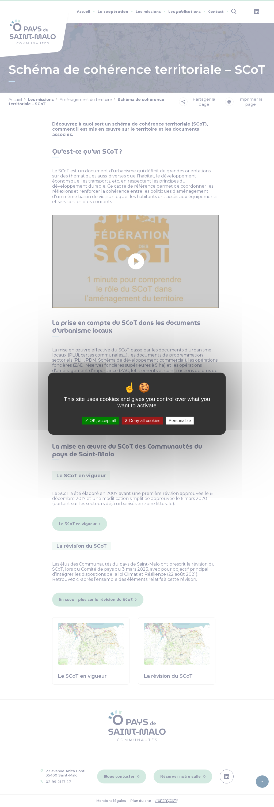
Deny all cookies (142, 420)
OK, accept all (100, 420)
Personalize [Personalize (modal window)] (180, 420)
